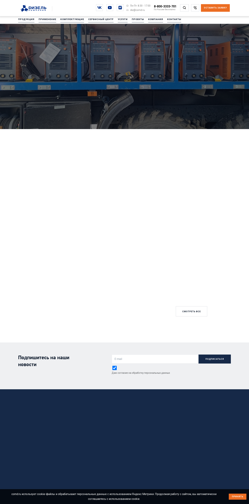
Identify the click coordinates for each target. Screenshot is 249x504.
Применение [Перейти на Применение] (46, 20)
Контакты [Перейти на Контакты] (167, 20)
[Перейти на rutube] (120, 7)
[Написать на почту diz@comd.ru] (137, 10)
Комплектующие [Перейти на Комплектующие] (69, 20)
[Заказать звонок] (195, 8)
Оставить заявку (215, 8)
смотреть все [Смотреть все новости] (191, 311)
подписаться (214, 359)
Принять (237, 496)
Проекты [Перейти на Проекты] (132, 20)
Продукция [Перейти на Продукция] (25, 20)
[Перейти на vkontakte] (99, 7)
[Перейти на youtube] (109, 7)
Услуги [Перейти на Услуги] (117, 20)
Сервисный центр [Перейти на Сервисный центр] (97, 20)
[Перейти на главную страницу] (35, 8)
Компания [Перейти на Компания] (149, 20)
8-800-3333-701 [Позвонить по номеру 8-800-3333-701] (165, 6)
